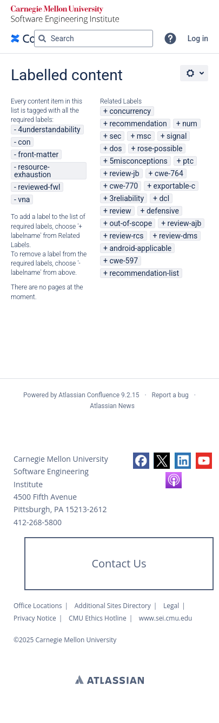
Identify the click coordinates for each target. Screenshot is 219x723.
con (24, 142)
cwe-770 (123, 186)
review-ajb (185, 223)
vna (24, 199)
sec (115, 136)
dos (115, 148)
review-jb (124, 173)
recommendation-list (144, 273)
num (189, 123)
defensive (163, 210)
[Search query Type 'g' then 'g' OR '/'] (93, 38)
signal (177, 136)
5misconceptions (138, 161)
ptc (188, 161)
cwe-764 (169, 173)
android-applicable (140, 248)
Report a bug (170, 395)
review (120, 210)
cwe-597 (123, 260)
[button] (170, 38)
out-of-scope (130, 223)
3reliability (126, 198)
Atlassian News (112, 406)
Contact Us (118, 563)
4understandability (49, 129)
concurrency (130, 111)
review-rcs (126, 235)
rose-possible (160, 148)
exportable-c (174, 186)
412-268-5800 (38, 522)
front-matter (38, 154)
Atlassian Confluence (89, 395)
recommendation (138, 123)
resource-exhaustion (32, 171)
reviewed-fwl (39, 187)
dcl (164, 198)
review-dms (178, 235)
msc (144, 136)
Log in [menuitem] (198, 38)
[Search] (42, 38)
